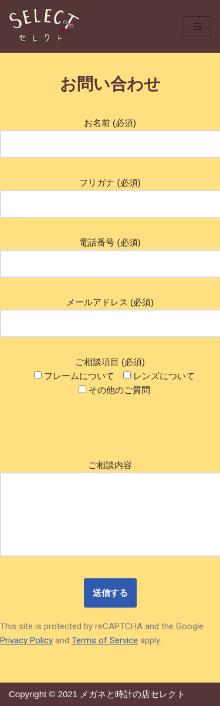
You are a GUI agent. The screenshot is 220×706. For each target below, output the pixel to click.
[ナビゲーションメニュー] (197, 26)
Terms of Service (105, 640)
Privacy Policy (26, 640)
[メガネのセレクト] (44, 26)
